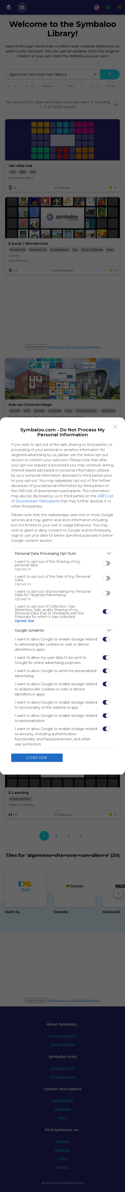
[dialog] (62, 596)
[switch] (106, 563)
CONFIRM (36, 757)
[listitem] (62, 553)
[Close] (115, 427)
